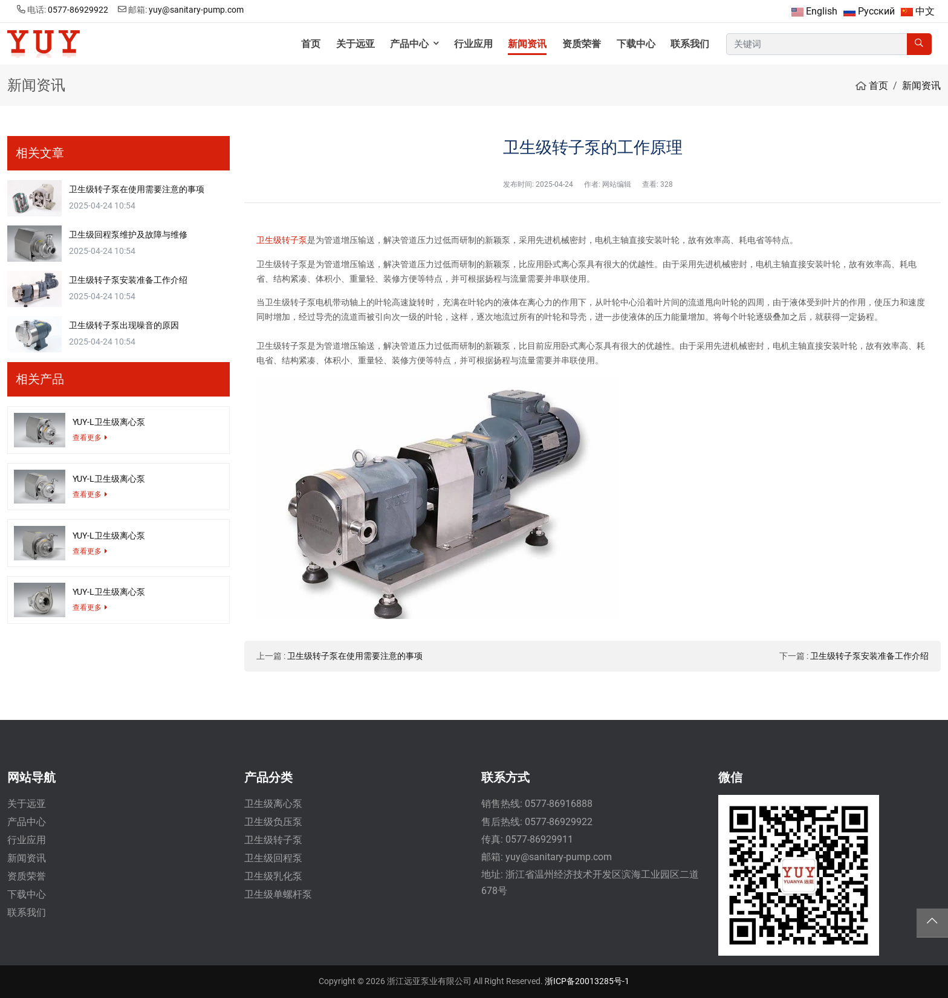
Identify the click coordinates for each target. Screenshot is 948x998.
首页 (310, 44)
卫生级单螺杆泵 (278, 894)
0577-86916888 (558, 803)
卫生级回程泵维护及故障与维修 (128, 234)
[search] (919, 44)
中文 (925, 11)
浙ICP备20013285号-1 (587, 981)
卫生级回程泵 (273, 858)
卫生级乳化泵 (273, 876)
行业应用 (473, 44)
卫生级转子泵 (281, 240)
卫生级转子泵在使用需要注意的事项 (355, 656)
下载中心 (636, 44)
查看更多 (87, 437)
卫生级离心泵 (273, 803)
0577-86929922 (78, 10)
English (821, 11)
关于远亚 (355, 44)
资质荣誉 (581, 44)
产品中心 (409, 44)
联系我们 (689, 44)
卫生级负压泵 (273, 822)
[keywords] (816, 44)
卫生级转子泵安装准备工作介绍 (869, 656)
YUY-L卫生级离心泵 (109, 422)
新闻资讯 (527, 44)
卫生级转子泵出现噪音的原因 (124, 325)
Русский (876, 11)
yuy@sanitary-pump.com (196, 10)
